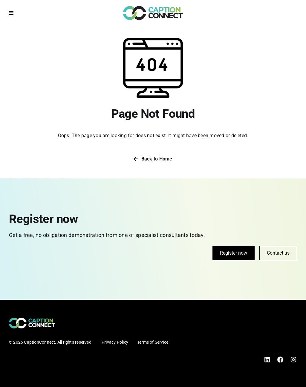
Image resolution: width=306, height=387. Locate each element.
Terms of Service (152, 342)
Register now (233, 253)
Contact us (278, 253)
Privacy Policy (115, 342)
